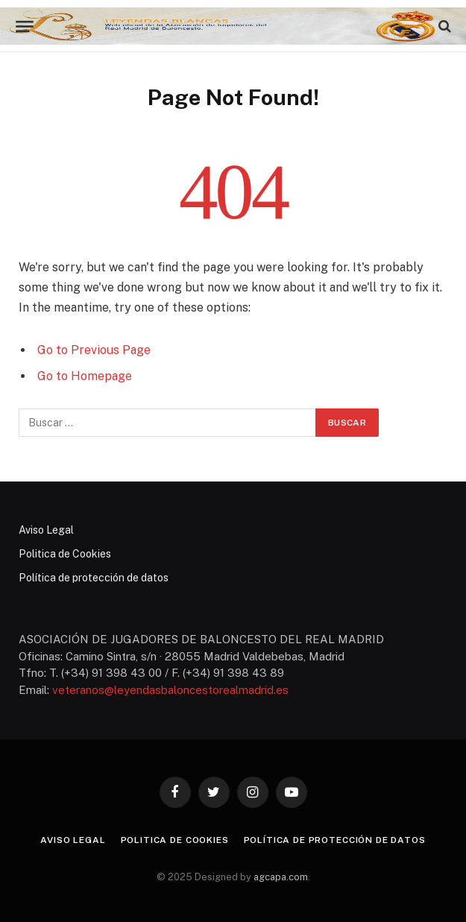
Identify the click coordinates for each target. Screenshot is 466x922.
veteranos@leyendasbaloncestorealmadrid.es (170, 689)
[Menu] (24, 26)
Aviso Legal (46, 530)
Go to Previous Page (94, 350)
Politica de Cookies (65, 554)
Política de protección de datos (94, 578)
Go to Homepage (84, 376)
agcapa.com (281, 876)
